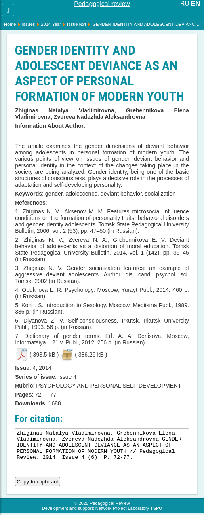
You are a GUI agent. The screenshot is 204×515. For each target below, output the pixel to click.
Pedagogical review (102, 3)
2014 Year (51, 24)
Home (10, 24)
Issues (28, 24)
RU (184, 3)
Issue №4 (76, 24)
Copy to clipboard (37, 481)
